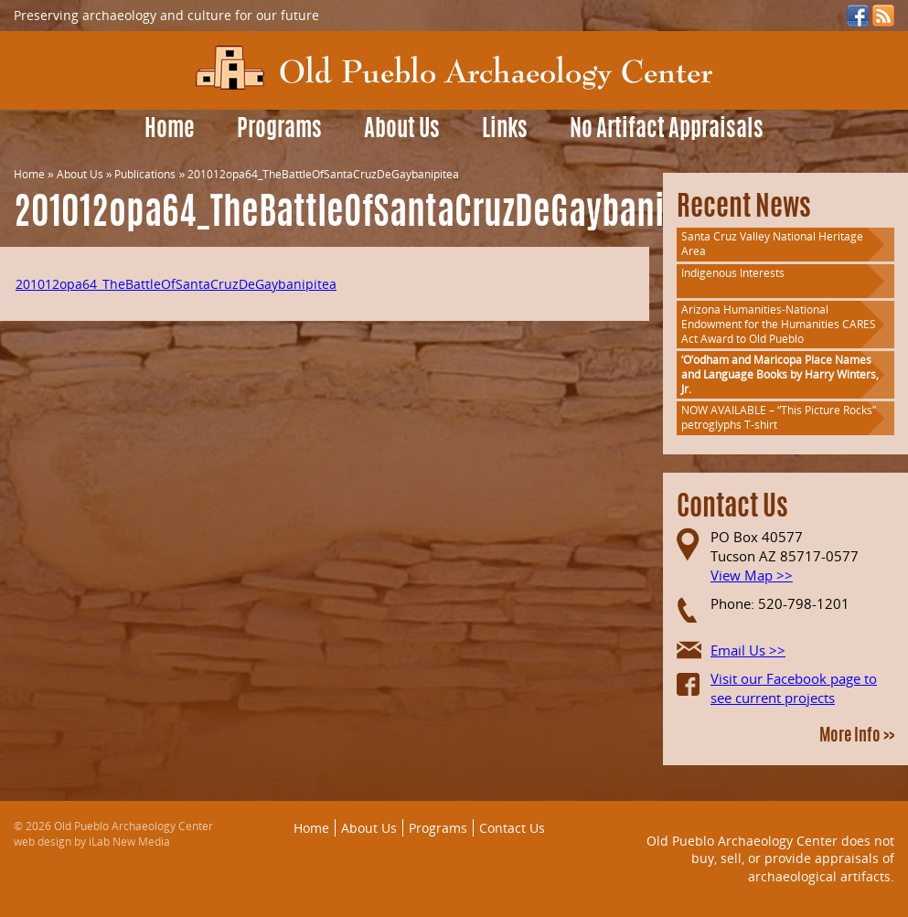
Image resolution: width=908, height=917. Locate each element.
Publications (145, 174)
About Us (402, 130)
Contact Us (512, 828)
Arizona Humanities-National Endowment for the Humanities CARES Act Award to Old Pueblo (778, 324)
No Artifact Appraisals (667, 130)
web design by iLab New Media (92, 841)
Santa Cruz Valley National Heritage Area (772, 244)
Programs (279, 130)
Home (169, 130)
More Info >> (856, 737)
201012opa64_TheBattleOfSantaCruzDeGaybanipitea (176, 284)
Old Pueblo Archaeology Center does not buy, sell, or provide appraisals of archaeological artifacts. (770, 858)
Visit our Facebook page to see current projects (793, 688)
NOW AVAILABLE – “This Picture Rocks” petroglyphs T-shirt (778, 417)
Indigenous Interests (733, 273)
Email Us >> (747, 650)
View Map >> (751, 575)
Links (505, 130)
